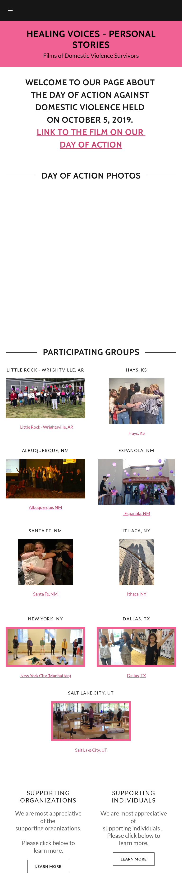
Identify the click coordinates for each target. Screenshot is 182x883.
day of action (91, 144)
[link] (91, 46)
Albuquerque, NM (45, 507)
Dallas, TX (136, 675)
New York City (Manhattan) (45, 675)
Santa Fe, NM (45, 593)
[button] (10, 10)
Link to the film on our (91, 132)
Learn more (44, 866)
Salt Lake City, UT (91, 750)
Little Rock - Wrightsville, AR (46, 427)
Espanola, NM (136, 513)
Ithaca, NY (136, 593)
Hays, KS (136, 433)
